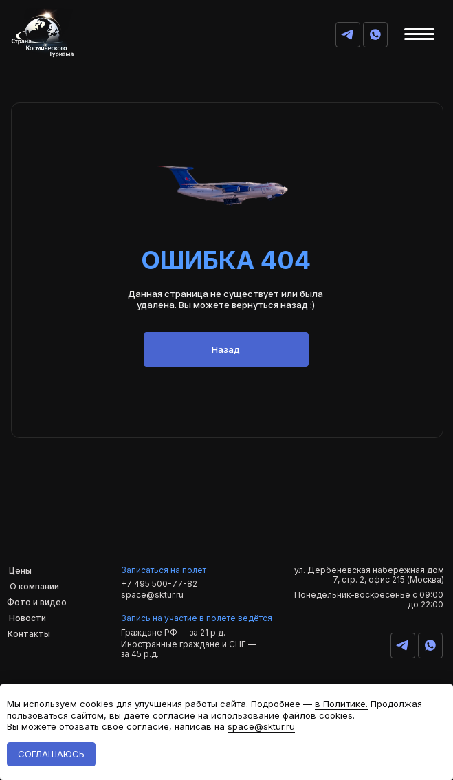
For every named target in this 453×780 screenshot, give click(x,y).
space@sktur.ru (152, 594)
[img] (375, 34)
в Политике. (341, 703)
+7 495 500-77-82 (159, 583)
